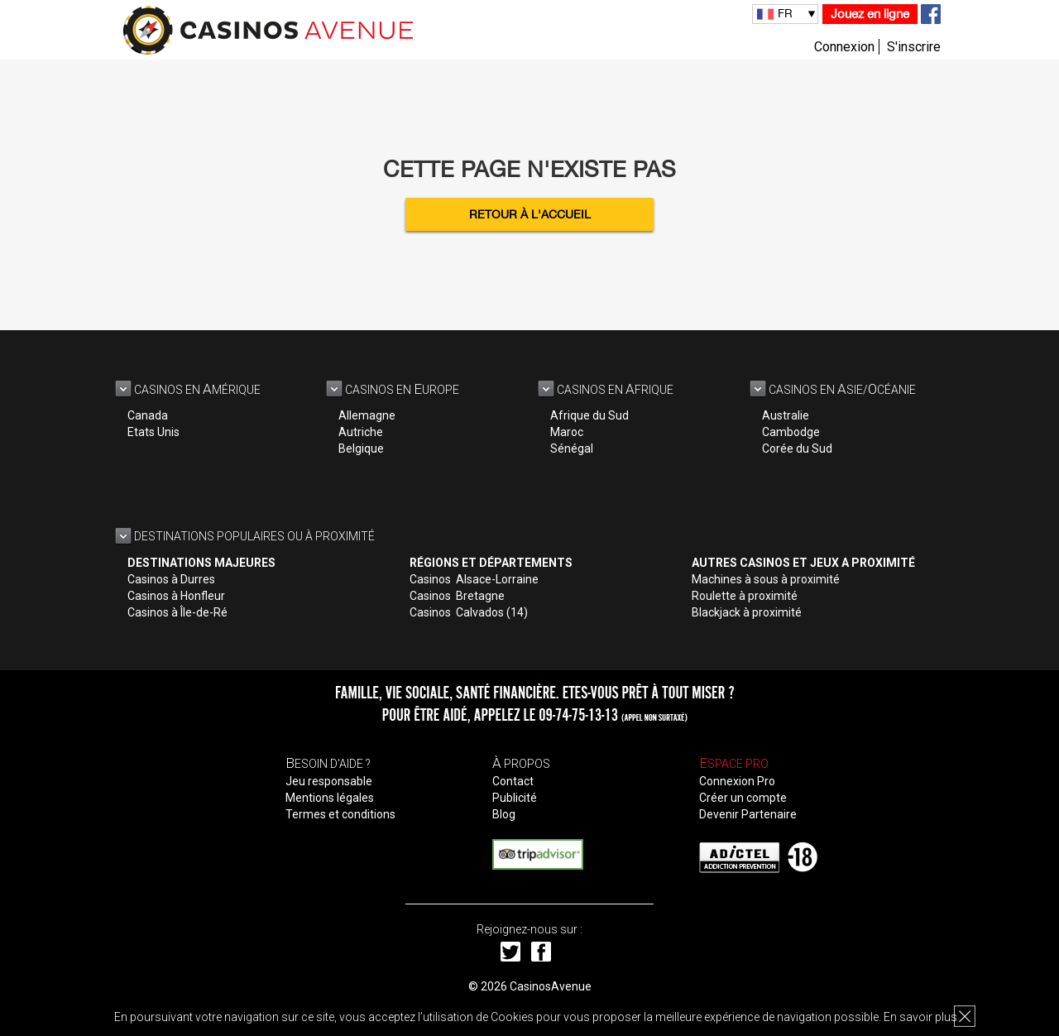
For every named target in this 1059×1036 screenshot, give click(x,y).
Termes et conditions (340, 814)
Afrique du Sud (589, 415)
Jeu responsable (328, 781)
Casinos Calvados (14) (469, 612)
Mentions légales (329, 797)
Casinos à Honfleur (176, 595)
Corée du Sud (797, 448)
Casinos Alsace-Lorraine (474, 579)
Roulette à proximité (745, 595)
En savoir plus (920, 1017)
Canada (147, 415)
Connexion (844, 47)
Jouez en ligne (870, 14)
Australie (785, 415)
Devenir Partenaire (748, 814)
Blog (503, 814)
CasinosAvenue (551, 986)
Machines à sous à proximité (766, 579)
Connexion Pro (737, 781)
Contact (513, 781)
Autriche (360, 432)
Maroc (566, 432)
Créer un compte (743, 797)
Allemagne (366, 415)
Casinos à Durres (171, 579)
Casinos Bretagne (457, 595)
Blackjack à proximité (747, 612)
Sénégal (571, 448)
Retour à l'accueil (530, 214)
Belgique (361, 448)
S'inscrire (914, 47)
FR (785, 13)
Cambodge (791, 432)
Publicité (514, 797)
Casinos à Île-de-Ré (177, 612)
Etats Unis (153, 432)
